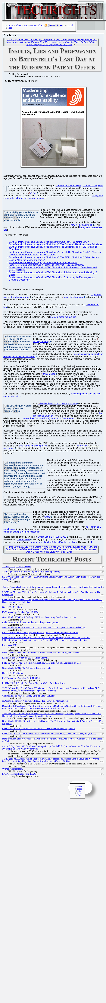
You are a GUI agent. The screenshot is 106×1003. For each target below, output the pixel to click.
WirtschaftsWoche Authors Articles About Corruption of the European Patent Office (61, 44)
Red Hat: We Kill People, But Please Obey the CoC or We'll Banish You (33, 684)
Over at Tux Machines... (12, 608)
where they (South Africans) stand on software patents (49, 419)
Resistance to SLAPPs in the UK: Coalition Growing (25, 658)
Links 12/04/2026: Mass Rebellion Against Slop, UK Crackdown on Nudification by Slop (41, 663)
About (18, 25)
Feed (10, 28)
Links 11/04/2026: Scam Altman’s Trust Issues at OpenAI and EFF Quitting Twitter (38, 729)
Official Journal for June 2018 (52, 537)
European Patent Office (69, 186)
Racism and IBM (9, 646)
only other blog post (73, 298)
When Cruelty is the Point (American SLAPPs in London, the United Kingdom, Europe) (40, 653)
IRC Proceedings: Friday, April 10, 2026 (20, 774)
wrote (47, 517)
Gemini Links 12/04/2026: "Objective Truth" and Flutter (27, 668)
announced (24, 540)
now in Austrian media (81, 225)
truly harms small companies (33, 446)
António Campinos (94, 186)
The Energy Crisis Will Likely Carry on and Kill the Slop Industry (31, 572)
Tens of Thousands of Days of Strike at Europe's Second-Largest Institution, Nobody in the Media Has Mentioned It (53, 587)
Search (70, 25)
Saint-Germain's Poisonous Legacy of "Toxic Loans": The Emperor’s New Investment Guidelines (55, 245)
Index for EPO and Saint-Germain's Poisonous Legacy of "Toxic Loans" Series (46, 265)
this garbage (49, 374)
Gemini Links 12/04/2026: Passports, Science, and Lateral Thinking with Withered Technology (43, 628)
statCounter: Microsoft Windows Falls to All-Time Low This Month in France (36, 701)
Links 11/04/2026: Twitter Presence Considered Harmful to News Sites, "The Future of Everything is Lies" (49, 734)
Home (10, 25)
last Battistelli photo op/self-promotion (58, 404)
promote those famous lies (63, 317)
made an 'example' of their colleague (21, 532)
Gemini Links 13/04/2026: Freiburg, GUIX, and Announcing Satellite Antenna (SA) (39, 618)
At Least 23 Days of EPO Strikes (16, 567)
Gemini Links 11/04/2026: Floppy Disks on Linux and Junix (28, 696)
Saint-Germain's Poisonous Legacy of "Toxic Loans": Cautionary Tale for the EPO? (49, 242)
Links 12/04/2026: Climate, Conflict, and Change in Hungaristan (30, 623)
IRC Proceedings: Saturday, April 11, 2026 (20, 679)
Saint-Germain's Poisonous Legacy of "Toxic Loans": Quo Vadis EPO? (43, 263)
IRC (26, 25)
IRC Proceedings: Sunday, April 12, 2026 (20, 613)
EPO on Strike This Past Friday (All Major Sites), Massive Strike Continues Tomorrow (40, 633)
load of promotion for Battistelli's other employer (54, 543)
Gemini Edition (37, 25)
